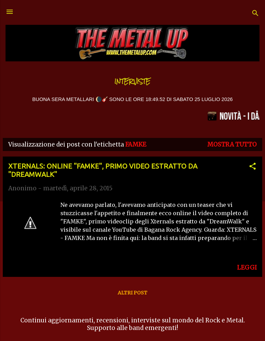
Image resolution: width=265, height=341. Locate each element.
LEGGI (247, 267)
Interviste (132, 81)
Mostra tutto (232, 144)
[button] (252, 167)
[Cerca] (255, 13)
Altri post (132, 293)
